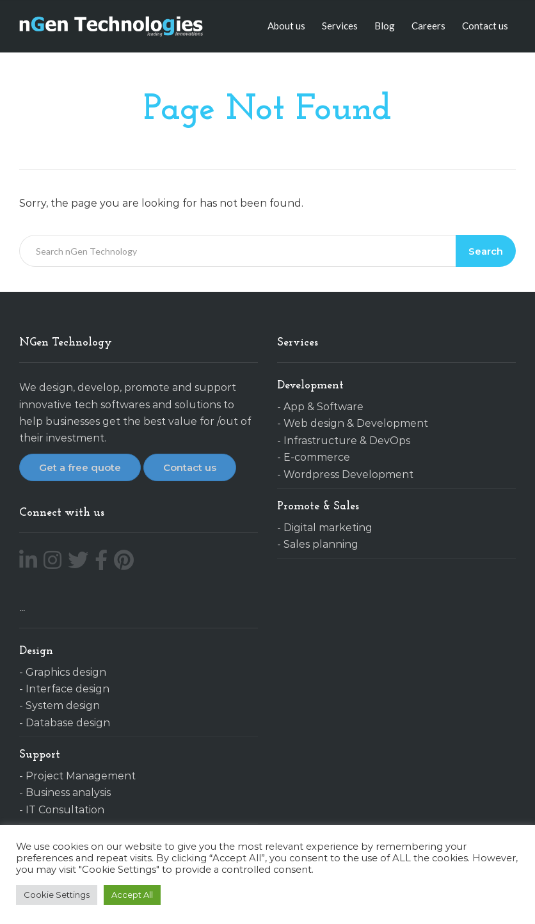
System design (63, 705)
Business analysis (68, 792)
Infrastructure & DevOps (346, 440)
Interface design (67, 689)
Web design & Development (355, 423)
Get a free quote (80, 467)
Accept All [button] (132, 894)
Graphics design (66, 672)
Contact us (485, 25)
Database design (68, 723)
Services (340, 25)
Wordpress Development (348, 474)
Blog (384, 25)
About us (286, 25)
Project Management (81, 776)
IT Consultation (65, 810)
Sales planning (320, 544)
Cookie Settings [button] (57, 894)
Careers (428, 25)
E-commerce (316, 457)
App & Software (323, 407)
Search (485, 251)
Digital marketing (327, 528)
